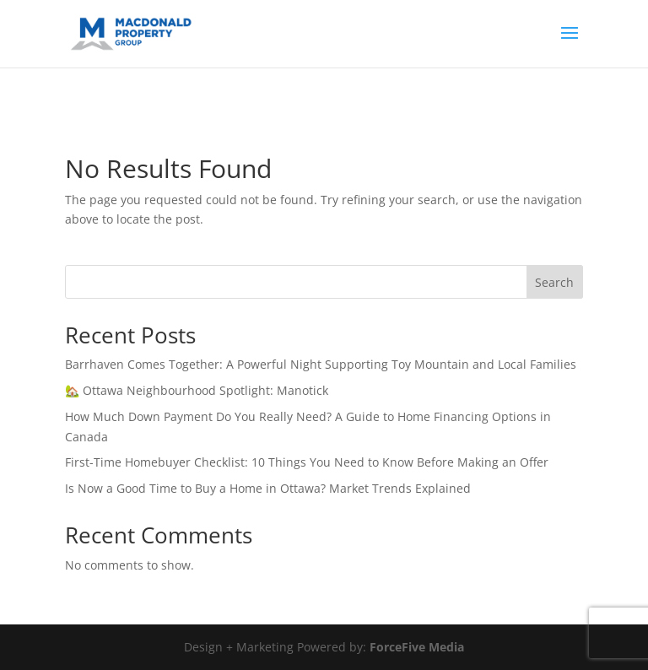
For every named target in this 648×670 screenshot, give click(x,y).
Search (554, 282)
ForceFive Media (417, 647)
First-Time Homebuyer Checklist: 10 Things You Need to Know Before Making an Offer (306, 462)
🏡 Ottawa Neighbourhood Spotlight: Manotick (196, 390)
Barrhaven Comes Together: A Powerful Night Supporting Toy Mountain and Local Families (320, 364)
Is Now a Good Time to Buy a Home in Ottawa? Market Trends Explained (268, 488)
